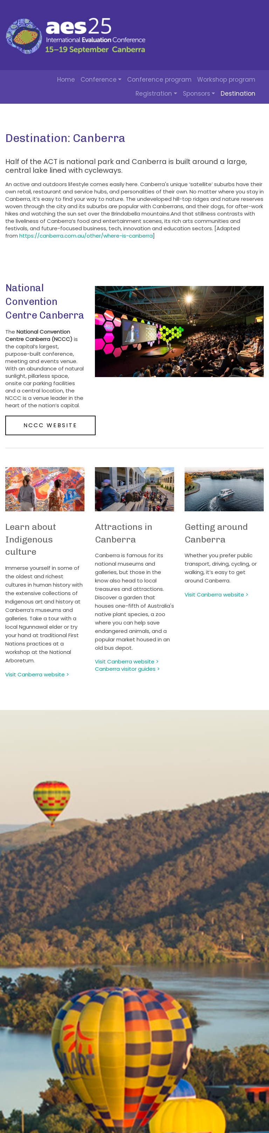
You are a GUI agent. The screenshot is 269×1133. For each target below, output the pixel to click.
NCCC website (50, 425)
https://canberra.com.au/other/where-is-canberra (86, 235)
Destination (238, 93)
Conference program (159, 79)
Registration (154, 93)
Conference (99, 79)
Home (66, 79)
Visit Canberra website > (216, 594)
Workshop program (226, 79)
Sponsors (196, 93)
